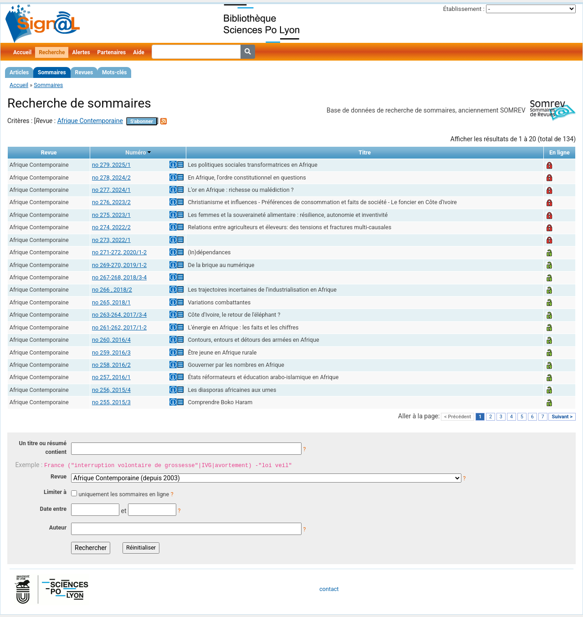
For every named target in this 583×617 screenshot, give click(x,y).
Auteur (57, 527)
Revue (58, 476)
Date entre (53, 508)
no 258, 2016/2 (111, 364)
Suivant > (562, 417)
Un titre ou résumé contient (42, 447)
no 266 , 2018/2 (112, 289)
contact (328, 589)
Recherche (52, 52)
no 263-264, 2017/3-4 (119, 314)
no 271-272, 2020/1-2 (119, 252)
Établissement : (464, 8)
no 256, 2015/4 (111, 389)
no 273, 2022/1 (111, 240)
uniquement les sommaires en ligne (123, 494)
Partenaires (111, 52)
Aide (138, 52)
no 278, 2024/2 (111, 177)
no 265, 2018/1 (111, 302)
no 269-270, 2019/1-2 (119, 265)
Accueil (22, 52)
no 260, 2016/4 (111, 339)
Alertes (81, 52)
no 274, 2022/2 (111, 227)
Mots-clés (114, 72)
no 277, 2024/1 (111, 189)
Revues (84, 72)
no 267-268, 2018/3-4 (119, 277)
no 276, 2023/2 (111, 202)
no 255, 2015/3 (111, 402)
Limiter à (55, 491)
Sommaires (52, 72)
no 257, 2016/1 (111, 377)
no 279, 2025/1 (111, 164)
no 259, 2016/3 (111, 352)
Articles (19, 72)
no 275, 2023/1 (111, 214)
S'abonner (141, 121)
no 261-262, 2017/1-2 (119, 327)
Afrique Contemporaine (90, 120)
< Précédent (457, 417)
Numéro (135, 152)
